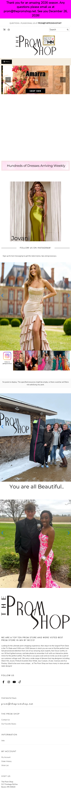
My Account (5, 757)
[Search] (59, 30)
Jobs (3, 740)
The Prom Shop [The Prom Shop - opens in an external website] (7, 782)
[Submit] (68, 30)
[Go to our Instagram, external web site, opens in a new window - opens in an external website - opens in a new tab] (9, 682)
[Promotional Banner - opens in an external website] (35, 360)
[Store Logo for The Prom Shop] (35, 45)
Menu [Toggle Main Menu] (7, 61)
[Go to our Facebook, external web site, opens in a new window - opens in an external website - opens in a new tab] (3, 682)
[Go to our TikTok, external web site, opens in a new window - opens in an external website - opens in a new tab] (20, 682)
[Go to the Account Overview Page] (9, 30)
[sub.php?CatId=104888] (35, 79)
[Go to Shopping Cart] (4, 30)
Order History (6, 761)
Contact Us (5, 720)
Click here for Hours (8, 698)
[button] (8, 79)
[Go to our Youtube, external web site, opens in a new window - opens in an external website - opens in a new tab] (14, 682)
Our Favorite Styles (8, 724)
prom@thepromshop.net (50, 23)
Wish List (5, 765)
